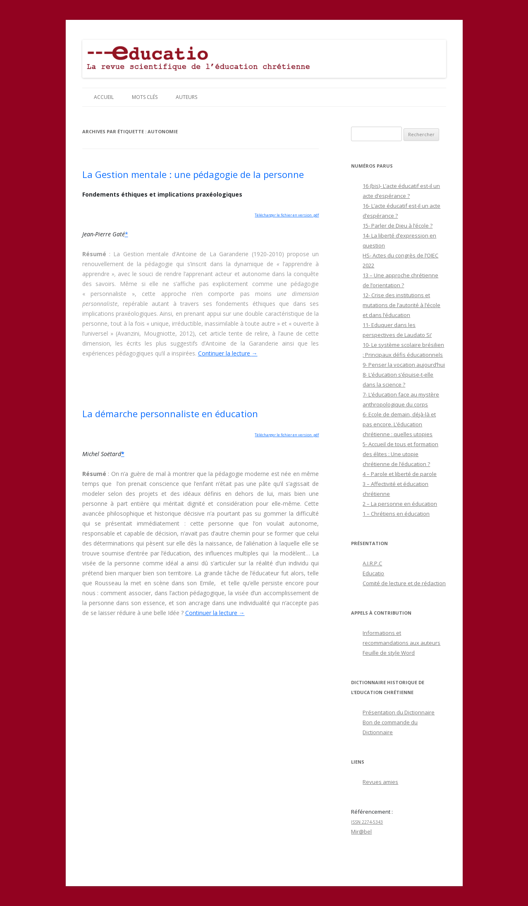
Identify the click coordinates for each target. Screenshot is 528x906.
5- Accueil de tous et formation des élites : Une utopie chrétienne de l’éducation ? (400, 454)
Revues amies (380, 782)
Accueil (104, 97)
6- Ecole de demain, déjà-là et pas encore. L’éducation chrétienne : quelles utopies (399, 424)
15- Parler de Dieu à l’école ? (397, 225)
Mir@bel (361, 831)
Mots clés (145, 97)
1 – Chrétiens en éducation (396, 513)
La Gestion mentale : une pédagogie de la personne (193, 174)
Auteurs (186, 97)
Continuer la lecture (228, 353)
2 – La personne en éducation (400, 503)
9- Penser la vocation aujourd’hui (404, 364)
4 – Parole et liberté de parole (400, 474)
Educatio (373, 573)
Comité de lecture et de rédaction (404, 583)
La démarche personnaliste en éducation (170, 413)
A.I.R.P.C (372, 563)
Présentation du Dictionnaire (399, 712)
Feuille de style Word (389, 652)
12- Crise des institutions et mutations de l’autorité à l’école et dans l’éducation (401, 305)
